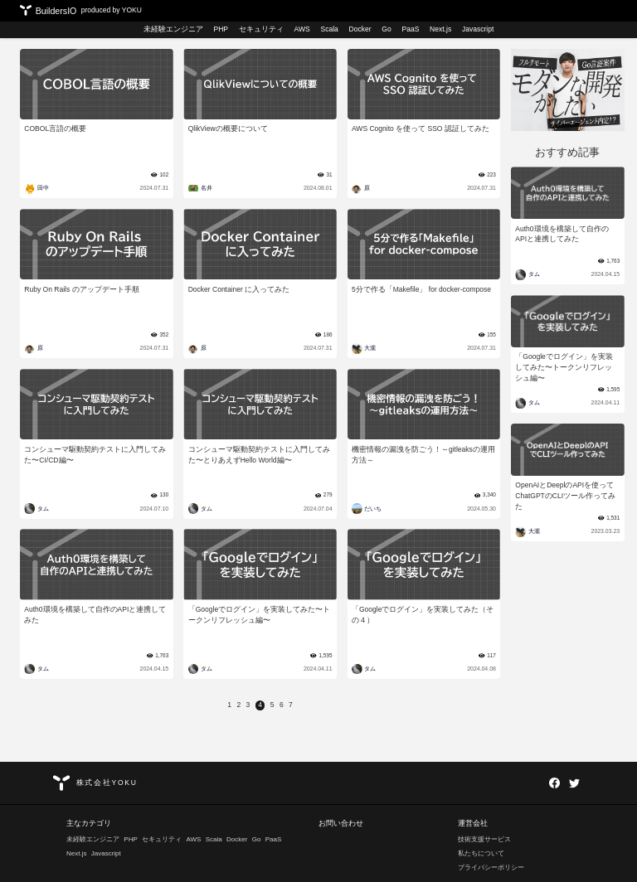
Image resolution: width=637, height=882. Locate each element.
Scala (329, 29)
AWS (302, 29)
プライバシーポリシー (491, 867)
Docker (360, 29)
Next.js (440, 29)
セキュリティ (261, 29)
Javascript (478, 29)
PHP (221, 29)
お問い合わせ (340, 823)
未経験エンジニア (173, 29)
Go (386, 29)
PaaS (410, 29)
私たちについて (481, 853)
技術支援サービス (484, 839)
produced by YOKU (111, 10)
